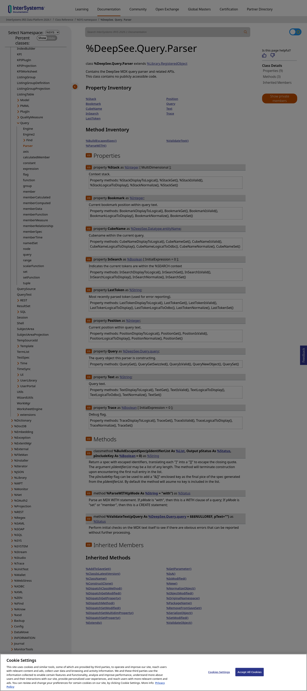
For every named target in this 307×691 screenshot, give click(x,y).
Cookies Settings (219, 676)
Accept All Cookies (250, 676)
